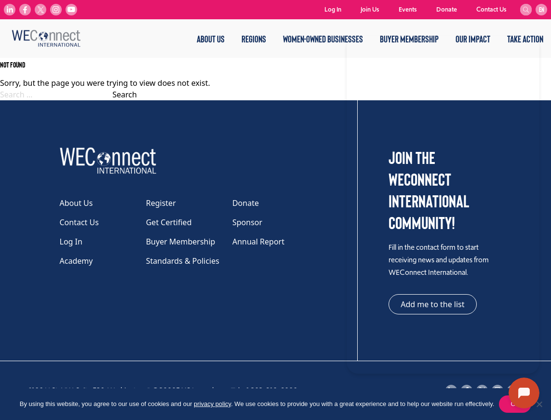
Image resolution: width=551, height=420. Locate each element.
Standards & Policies (182, 261)
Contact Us (491, 9)
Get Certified (169, 222)
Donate (446, 9)
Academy (76, 261)
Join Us (370, 9)
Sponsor (247, 222)
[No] (539, 404)
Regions (254, 38)
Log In (332, 9)
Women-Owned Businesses (323, 38)
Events (408, 9)
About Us (211, 38)
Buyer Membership (180, 241)
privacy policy (212, 403)
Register (161, 203)
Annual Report (258, 241)
